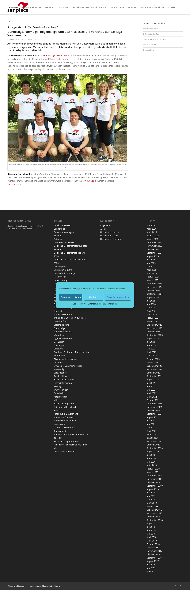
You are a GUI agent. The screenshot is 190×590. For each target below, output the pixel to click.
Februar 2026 (153, 235)
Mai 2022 (151, 389)
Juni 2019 (151, 496)
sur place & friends (63, 314)
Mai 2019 (151, 499)
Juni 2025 (151, 263)
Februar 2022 (153, 400)
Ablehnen (93, 297)
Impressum (112, 304)
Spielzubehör (60, 372)
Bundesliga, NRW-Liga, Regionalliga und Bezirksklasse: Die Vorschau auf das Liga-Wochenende (65, 33)
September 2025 (155, 252)
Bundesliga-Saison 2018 (55, 55)
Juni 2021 (151, 424)
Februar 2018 (153, 544)
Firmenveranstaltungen (65, 420)
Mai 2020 (151, 461)
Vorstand (58, 348)
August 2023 (153, 338)
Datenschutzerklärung (97, 304)
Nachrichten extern (109, 232)
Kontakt (57, 410)
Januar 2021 (152, 437)
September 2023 (155, 335)
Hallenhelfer (60, 276)
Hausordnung (60, 280)
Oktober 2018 (153, 516)
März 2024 (152, 314)
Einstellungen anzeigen (117, 297)
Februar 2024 (153, 317)
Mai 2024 (151, 307)
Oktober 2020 (153, 444)
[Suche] (10, 21)
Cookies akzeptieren (71, 297)
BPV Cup (58, 235)
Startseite (58, 311)
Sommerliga (59, 328)
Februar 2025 (153, 276)
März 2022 (152, 396)
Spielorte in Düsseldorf (65, 407)
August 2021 (153, 417)
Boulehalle (59, 393)
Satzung (58, 386)
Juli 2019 (151, 492)
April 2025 (151, 269)
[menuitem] (13, 7)
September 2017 (155, 557)
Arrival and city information (67, 441)
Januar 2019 (152, 506)
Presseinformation (63, 383)
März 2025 (152, 273)
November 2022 (154, 369)
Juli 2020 (151, 454)
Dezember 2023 (154, 324)
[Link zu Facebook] (176, 585)
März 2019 (152, 502)
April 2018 (151, 537)
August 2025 (153, 256)
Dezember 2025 (154, 242)
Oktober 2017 (153, 554)
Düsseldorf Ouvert (63, 269)
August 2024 (153, 297)
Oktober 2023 (153, 331)
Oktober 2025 (153, 249)
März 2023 (152, 355)
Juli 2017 (151, 564)
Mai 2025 (151, 266)
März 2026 (152, 232)
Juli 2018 (151, 526)
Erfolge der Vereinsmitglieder (68, 365)
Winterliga (59, 335)
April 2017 (151, 571)
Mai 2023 (151, 348)
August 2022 (153, 379)
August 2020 (153, 451)
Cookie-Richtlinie (80, 304)
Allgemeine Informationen (66, 359)
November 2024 (154, 287)
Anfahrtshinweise (62, 376)
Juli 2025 (151, 259)
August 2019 (153, 489)
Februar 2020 (153, 468)
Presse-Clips (60, 369)
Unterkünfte (60, 321)
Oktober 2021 (153, 410)
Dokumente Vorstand (64, 451)
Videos (57, 400)
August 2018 (153, 523)
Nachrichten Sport (109, 235)
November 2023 (154, 328)
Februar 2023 (153, 359)
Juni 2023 (151, 345)
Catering (58, 239)
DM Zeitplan (60, 266)
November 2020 (154, 441)
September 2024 (155, 293)
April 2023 (151, 352)
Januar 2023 (152, 362)
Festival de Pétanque (64, 379)
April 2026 (151, 228)
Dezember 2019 (154, 475)
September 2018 (155, 520)
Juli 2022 (151, 383)
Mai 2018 (151, 533)
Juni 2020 (151, 458)
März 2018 (152, 540)
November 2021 (154, 407)
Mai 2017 (151, 568)
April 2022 (151, 393)
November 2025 (154, 245)
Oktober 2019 (153, 482)
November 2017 (154, 550)
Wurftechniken (61, 389)
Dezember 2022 (154, 365)
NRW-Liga (89, 180)
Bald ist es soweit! (149, 45)
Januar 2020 (152, 472)
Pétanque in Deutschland (66, 413)
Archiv (103, 228)
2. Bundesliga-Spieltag (151, 34)
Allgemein (105, 225)
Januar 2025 (152, 280)
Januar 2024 (152, 321)
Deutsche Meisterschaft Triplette (154, 39)
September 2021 (155, 413)
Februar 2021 (153, 434)
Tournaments (60, 431)
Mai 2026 (151, 225)
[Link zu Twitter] (180, 585)
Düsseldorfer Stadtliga (64, 273)
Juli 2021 (151, 420)
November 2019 (154, 479)
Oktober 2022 (153, 372)
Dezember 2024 (154, 283)
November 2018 (154, 513)
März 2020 (152, 465)
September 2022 (155, 376)
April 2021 (151, 431)
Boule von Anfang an (64, 232)
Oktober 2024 (153, 290)
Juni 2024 (151, 304)
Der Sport (58, 362)
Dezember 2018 (154, 509)
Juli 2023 (151, 341)
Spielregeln (59, 345)
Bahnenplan (60, 228)
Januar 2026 (152, 239)
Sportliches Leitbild (63, 331)
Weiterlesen (14, 184)
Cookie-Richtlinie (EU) (64, 242)
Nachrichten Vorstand (110, 239)
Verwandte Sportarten (64, 417)
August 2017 (153, 561)
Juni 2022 (151, 386)
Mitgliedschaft (61, 396)
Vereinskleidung (61, 324)
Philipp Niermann (32, 39)
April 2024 (151, 311)
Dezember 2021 (154, 403)
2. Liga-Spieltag (148, 50)
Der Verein (59, 341)
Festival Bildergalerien (64, 403)
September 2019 (155, 485)
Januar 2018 (152, 547)
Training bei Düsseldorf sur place (70, 317)
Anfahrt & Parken (62, 225)
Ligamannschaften (63, 338)
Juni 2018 (151, 530)
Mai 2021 (151, 427)
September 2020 (155, 448)
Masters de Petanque (150, 29)
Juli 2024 (151, 300)
